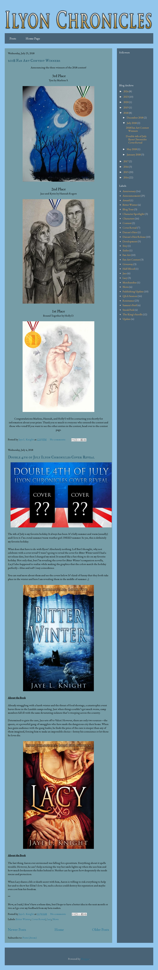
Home (59, 929)
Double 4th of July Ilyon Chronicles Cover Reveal (51, 457)
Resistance (128, 300)
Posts (12, 38)
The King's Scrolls (132, 314)
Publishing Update (133, 291)
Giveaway (128, 264)
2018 (126, 113)
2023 (126, 96)
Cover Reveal (39, 919)
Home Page (33, 38)
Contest (127, 223)
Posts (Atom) (30, 937)
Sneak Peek (128, 309)
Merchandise (130, 282)
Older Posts (100, 929)
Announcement (131, 195)
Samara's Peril (130, 305)
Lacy (49, 919)
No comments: (58, 439)
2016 (126, 166)
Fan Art (127, 255)
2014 (126, 177)
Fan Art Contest (131, 259)
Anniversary (129, 191)
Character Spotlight (133, 214)
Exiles (126, 250)
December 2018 (135, 117)
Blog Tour (128, 209)
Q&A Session (130, 296)
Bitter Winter (23, 919)
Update (127, 319)
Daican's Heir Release (134, 237)
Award (126, 200)
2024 (126, 91)
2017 (126, 161)
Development (130, 241)
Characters (128, 218)
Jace (125, 273)
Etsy (125, 246)
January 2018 (134, 154)
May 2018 (132, 149)
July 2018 (132, 123)
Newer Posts (17, 929)
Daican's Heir (130, 232)
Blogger (85, 959)
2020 (126, 102)
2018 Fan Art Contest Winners (34, 60)
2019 (126, 107)
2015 (126, 172)
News (55, 919)
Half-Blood (129, 268)
